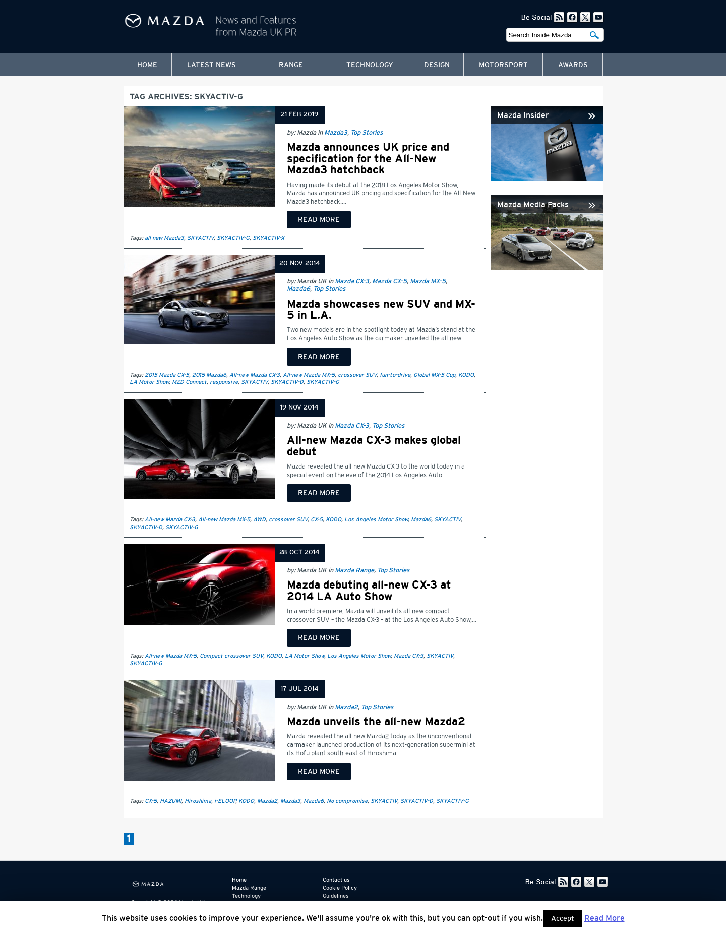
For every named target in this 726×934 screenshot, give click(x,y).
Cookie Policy (340, 888)
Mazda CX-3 (352, 281)
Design (437, 65)
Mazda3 (335, 133)
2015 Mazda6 (209, 375)
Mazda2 (346, 707)
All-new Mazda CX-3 (254, 375)
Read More (604, 918)
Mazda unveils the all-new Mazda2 (376, 721)
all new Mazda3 (164, 238)
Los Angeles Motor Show (376, 519)
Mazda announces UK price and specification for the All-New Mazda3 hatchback (368, 159)
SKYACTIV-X (268, 238)
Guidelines (335, 896)
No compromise (347, 801)
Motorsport (503, 65)
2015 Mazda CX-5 (167, 375)
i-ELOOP (224, 801)
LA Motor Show (149, 382)
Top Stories (366, 133)
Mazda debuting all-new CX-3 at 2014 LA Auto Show (369, 590)
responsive (224, 382)
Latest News (211, 65)
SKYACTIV (200, 238)
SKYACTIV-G (233, 238)
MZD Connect (189, 382)
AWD (259, 519)
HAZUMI (171, 801)
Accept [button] (562, 918)
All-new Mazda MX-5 (309, 375)
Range (291, 65)
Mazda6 (298, 289)
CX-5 (317, 519)
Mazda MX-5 (428, 281)
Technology (369, 65)
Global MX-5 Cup (434, 375)
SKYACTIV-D (287, 382)
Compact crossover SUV (231, 656)
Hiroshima (198, 801)
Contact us (336, 880)
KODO (466, 375)
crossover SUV (357, 375)
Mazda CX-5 (389, 281)
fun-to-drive (395, 375)
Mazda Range (354, 570)
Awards (573, 65)
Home (147, 65)
